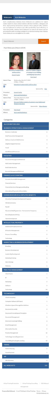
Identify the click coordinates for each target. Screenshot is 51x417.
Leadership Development (12, 254)
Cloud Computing (10, 297)
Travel (7, 148)
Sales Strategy (9, 262)
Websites (8, 266)
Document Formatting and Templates (16, 313)
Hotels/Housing (9, 348)
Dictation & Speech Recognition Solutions (17, 305)
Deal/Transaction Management (14, 136)
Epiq (45, 89)
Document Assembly (11, 309)
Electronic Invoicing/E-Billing (13, 321)
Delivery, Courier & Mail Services (14, 140)
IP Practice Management (12, 230)
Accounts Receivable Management (15, 179)
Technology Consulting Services (14, 337)
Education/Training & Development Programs (18, 199)
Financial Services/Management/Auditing (17, 187)
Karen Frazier (16, 75)
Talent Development (11, 218)
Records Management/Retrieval (14, 171)
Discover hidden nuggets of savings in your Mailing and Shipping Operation (33, 72)
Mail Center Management (12, 163)
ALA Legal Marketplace (20, 95)
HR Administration (10, 203)
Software (7, 285)
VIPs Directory (9, 360)
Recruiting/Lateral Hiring (12, 214)
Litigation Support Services (12, 144)
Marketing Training (10, 258)
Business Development (12, 250)
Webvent (12, 391)
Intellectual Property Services (13, 226)
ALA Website (20, 17)
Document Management (12, 317)
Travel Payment (9, 352)
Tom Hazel (33, 77)
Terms (38, 391)
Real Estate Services (11, 167)
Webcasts (8, 17)
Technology (8, 238)
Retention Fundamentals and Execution (25, 84)
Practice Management (11, 333)
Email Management (10, 325)
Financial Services (10, 183)
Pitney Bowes (43, 106)
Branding (8, 246)
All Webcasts (9, 365)
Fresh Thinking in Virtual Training (25, 391)
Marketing (8, 281)
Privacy (44, 391)
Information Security (11, 329)
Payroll (7, 207)
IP (5, 277)
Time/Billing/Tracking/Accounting (14, 341)
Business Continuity (11, 132)
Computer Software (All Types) (14, 301)
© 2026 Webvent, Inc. (43, 393)
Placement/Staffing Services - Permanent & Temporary (20, 211)
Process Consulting (10, 234)
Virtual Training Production (11, 383)
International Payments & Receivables (16, 191)
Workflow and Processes (12, 151)
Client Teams (9, 274)
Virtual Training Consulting (30, 383)
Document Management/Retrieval (15, 159)
